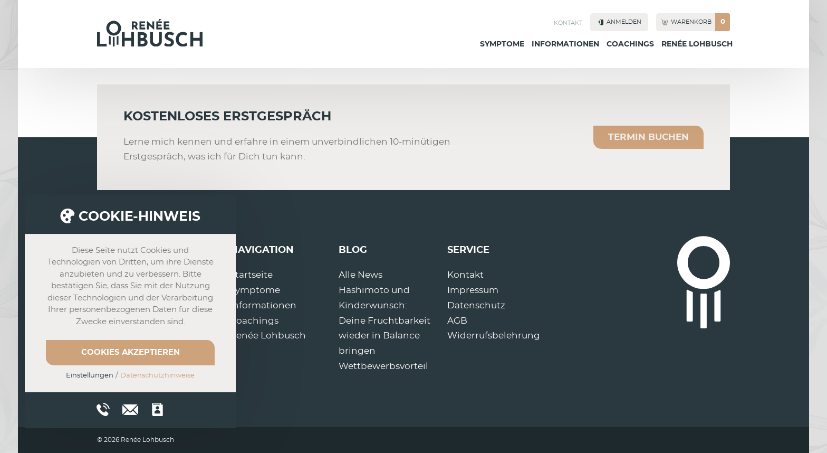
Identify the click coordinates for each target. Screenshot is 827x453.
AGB (457, 320)
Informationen (565, 44)
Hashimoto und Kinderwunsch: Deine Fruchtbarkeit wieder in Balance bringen (384, 321)
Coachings (630, 44)
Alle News (360, 274)
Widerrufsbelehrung (493, 335)
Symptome (502, 44)
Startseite (251, 274)
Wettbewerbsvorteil (383, 366)
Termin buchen (648, 137)
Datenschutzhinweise (157, 375)
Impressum (472, 290)
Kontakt (568, 23)
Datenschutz (476, 305)
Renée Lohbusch (697, 44)
